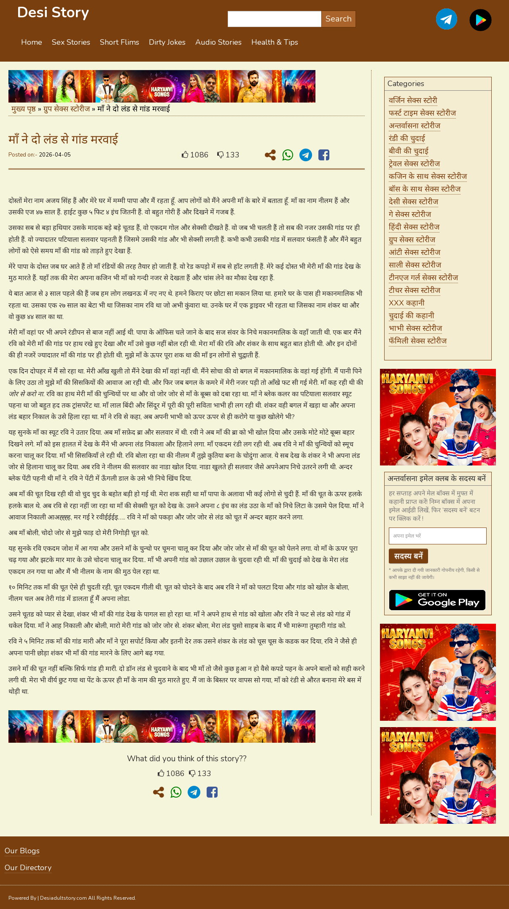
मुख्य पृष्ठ (23, 109)
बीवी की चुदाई (408, 151)
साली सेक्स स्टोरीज (415, 265)
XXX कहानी (407, 303)
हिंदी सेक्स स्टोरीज (414, 227)
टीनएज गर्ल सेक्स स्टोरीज (423, 278)
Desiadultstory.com (63, 898)
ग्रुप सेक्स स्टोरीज (66, 109)
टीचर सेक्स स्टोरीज (414, 290)
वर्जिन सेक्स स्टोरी (413, 100)
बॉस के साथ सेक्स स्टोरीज (425, 189)
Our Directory (28, 868)
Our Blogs (22, 851)
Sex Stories (71, 42)
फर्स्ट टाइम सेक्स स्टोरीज (422, 113)
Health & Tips (274, 42)
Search (339, 18)
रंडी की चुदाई (407, 138)
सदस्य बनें (408, 556)
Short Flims (119, 42)
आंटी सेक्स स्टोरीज (414, 252)
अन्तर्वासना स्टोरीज (414, 126)
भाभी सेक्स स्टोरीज (415, 328)
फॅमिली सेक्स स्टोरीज (418, 341)
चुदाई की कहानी (411, 316)
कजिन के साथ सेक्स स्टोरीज (428, 176)
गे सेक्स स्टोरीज (410, 214)
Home (31, 42)
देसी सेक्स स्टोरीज (413, 202)
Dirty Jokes (167, 42)
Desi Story (53, 12)
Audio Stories (218, 42)
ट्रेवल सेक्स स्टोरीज (414, 164)
